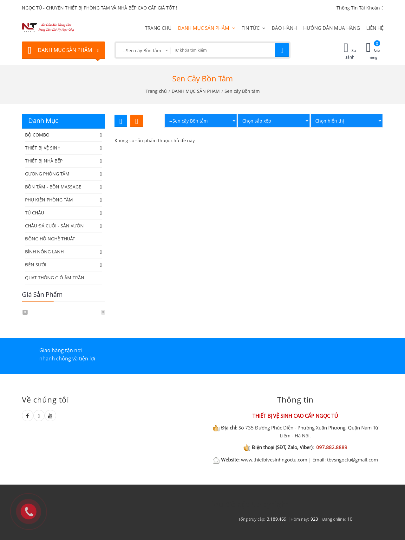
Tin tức (253, 28)
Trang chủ (158, 28)
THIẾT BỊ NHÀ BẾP (43, 161)
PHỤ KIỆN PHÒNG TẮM (49, 200)
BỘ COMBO (37, 135)
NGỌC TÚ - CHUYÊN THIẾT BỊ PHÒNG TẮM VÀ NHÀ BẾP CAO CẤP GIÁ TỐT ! (99, 8)
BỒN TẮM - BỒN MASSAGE (53, 187)
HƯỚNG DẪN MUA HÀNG (331, 28)
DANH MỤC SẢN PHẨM (206, 28)
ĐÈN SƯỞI (35, 265)
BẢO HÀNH (284, 28)
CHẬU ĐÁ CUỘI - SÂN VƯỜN (54, 226)
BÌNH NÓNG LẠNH (44, 252)
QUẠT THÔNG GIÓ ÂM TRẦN (54, 278)
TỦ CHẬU (34, 213)
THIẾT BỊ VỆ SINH (43, 148)
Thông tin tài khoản (359, 8)
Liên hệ (374, 28)
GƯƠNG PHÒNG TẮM (47, 174)
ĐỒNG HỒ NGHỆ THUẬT (50, 239)
